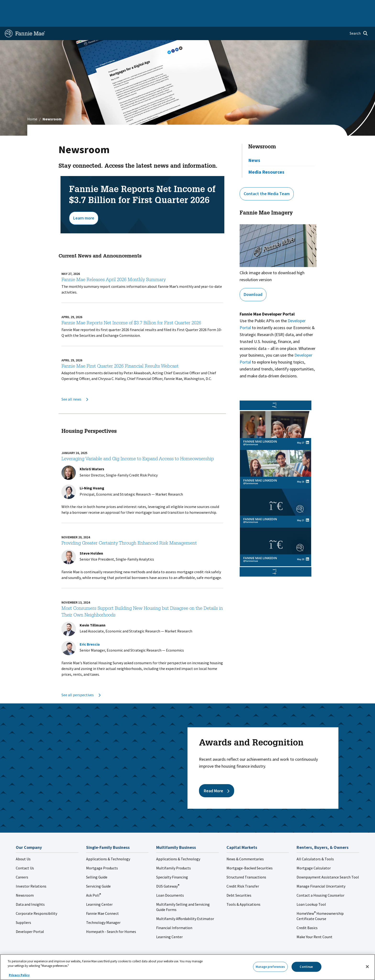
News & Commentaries (245, 843)
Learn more (83, 202)
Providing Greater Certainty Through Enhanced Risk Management (129, 528)
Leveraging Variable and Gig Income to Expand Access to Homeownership (137, 444)
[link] (275, 415)
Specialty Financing (172, 861)
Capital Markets (120, 5)
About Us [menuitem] (258, 5)
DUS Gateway (167, 870)
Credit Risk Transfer (242, 870)
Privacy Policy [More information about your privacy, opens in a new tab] (19, 975)
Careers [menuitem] (336, 5)
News (254, 145)
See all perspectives (80, 679)
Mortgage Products (102, 852)
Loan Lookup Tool (311, 889)
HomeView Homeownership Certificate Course (320, 901)
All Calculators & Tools (315, 843)
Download (253, 279)
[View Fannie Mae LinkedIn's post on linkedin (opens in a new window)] (307, 429)
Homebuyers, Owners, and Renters (166, 5)
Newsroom (262, 131)
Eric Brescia (90, 629)
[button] (275, 556)
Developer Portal (30, 916)
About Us (23, 843)
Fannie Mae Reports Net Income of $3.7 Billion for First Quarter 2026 (131, 308)
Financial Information (174, 912)
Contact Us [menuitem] (357, 5)
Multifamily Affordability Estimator (185, 903)
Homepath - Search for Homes (111, 916)
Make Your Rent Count (314, 921)
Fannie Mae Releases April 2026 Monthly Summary (113, 264)
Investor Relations (31, 870)
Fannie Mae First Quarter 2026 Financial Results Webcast (120, 351)
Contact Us (25, 852)
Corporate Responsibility (36, 898)
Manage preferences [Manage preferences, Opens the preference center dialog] (270, 967)
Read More (216, 775)
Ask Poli (93, 880)
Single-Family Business (42, 5)
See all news (74, 383)
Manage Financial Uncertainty (321, 870)
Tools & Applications (243, 889)
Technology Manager (103, 907)
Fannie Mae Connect (102, 898)
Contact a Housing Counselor (320, 880)
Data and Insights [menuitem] (286, 5)
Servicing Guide (98, 870)
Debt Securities (238, 880)
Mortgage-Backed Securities (249, 852)
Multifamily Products (173, 852)
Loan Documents (170, 880)
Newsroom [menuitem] (315, 5)
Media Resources (266, 157)
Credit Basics (307, 912)
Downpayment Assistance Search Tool (328, 861)
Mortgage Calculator (314, 852)
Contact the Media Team (267, 178)
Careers (22, 861)
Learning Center (99, 889)
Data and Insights (30, 889)
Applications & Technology (108, 843)
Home (13, 5)
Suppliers (23, 907)
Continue (306, 967)
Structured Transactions (246, 861)
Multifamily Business (84, 5)
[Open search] (358, 18)
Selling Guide (96, 861)
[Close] (367, 966)
